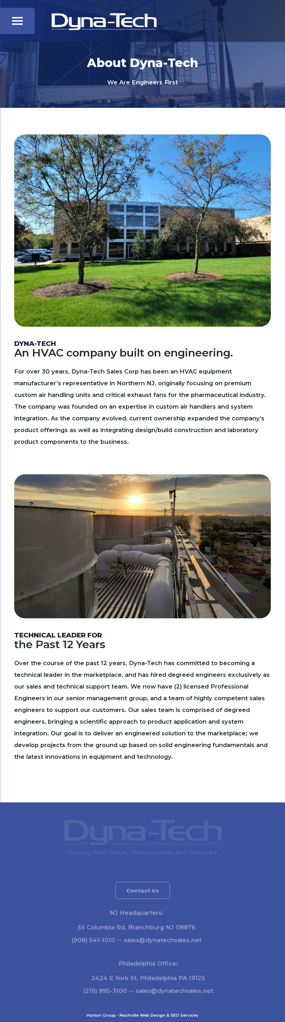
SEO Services (184, 1015)
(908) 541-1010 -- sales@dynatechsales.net (134, 940)
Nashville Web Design (142, 1015)
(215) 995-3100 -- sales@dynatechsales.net (151, 990)
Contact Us (142, 892)
